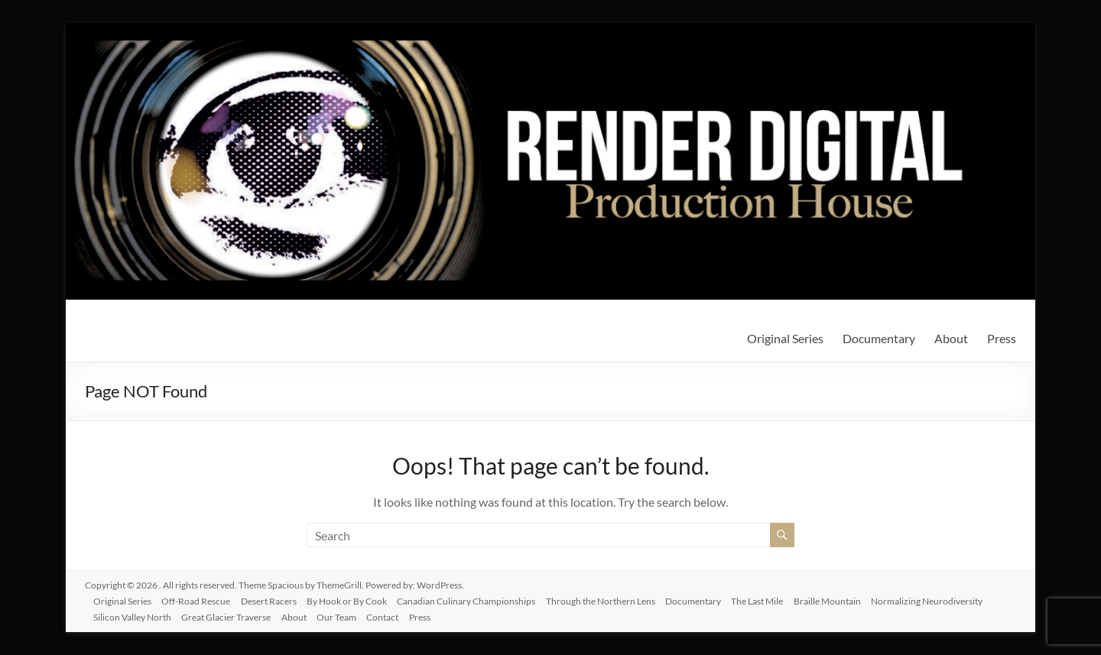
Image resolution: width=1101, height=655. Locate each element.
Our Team (346, 615)
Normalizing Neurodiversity (949, 599)
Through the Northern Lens (614, 599)
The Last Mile (775, 599)
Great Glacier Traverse (232, 615)
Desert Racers (276, 599)
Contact (394, 615)
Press (1001, 338)
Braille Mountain (847, 599)
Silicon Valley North (136, 615)
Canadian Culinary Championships (478, 599)
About (951, 338)
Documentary (879, 338)
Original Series (785, 338)
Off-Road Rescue (201, 599)
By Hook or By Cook (357, 599)
